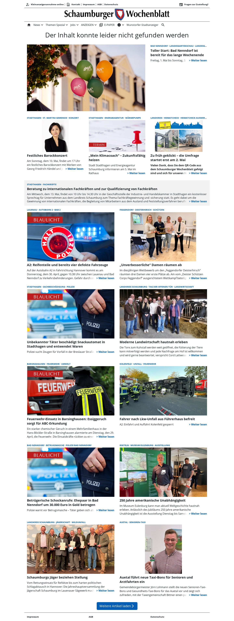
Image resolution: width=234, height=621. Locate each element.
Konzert (74, 117)
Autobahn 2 (46, 209)
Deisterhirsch (143, 209)
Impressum (89, 4)
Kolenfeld (126, 363)
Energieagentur (114, 117)
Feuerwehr (53, 363)
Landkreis (156, 117)
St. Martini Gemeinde (55, 117)
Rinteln (124, 445)
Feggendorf (127, 209)
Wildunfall (79, 522)
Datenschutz (111, 4)
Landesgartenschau (181, 45)
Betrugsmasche (55, 445)
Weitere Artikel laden (117, 606)
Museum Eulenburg (142, 445)
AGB (99, 4)
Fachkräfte (49, 184)
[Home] (29, 25)
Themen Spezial (55, 25)
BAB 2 (57, 209)
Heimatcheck (171, 117)
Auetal (124, 522)
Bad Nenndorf (159, 45)
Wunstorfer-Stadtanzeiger (142, 25)
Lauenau (32, 209)
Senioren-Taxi (137, 522)
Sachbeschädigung (54, 286)
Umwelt (66, 363)
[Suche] (162, 25)
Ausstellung (162, 445)
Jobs (73, 25)
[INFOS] (119, 25)
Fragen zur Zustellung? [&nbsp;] (193, 5)
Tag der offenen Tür (161, 286)
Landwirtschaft (184, 286)
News (36, 25)
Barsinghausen (36, 363)
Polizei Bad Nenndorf (78, 445)
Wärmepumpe (133, 117)
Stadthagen (34, 117)
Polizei (71, 286)
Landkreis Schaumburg (134, 286)
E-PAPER (107, 25)
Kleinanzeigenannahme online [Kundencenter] (45, 5)
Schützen (158, 209)
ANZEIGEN (87, 25)
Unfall (137, 363)
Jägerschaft (63, 522)
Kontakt (73, 5)
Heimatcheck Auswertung (196, 117)
